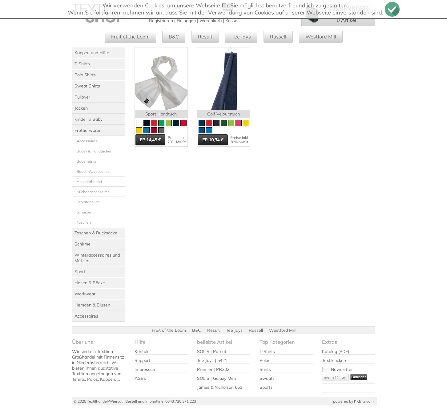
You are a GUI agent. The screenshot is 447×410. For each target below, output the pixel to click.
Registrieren (161, 20)
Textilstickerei (335, 360)
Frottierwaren (88, 130)
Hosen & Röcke (89, 283)
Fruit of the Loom (130, 37)
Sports (266, 387)
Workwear (84, 294)
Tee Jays (241, 37)
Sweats (267, 378)
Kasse (231, 20)
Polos (265, 360)
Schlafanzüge (88, 202)
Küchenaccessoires (93, 191)
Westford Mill (320, 37)
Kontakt (142, 351)
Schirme (82, 244)
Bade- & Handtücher (94, 151)
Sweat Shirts (87, 86)
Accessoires (87, 141)
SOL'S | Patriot (211, 351)
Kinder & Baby (88, 119)
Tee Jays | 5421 (212, 360)
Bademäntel (87, 161)
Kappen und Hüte (91, 52)
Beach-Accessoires (93, 171)
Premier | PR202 (213, 369)
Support (142, 360)
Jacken (81, 108)
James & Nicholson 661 (219, 387)
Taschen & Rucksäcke (95, 233)
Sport (79, 271)
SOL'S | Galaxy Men (216, 378)
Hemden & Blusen (92, 305)
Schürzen (84, 212)
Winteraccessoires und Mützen (97, 257)
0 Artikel (346, 20)
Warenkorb (210, 20)
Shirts (265, 369)
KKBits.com (364, 401)
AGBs (140, 378)
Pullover (82, 97)
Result (205, 37)
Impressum (145, 369)
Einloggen (186, 20)
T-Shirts (82, 64)
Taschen (84, 222)
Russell (278, 37)
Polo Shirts (85, 75)
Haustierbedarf (89, 181)
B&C (174, 37)
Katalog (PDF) (335, 351)
